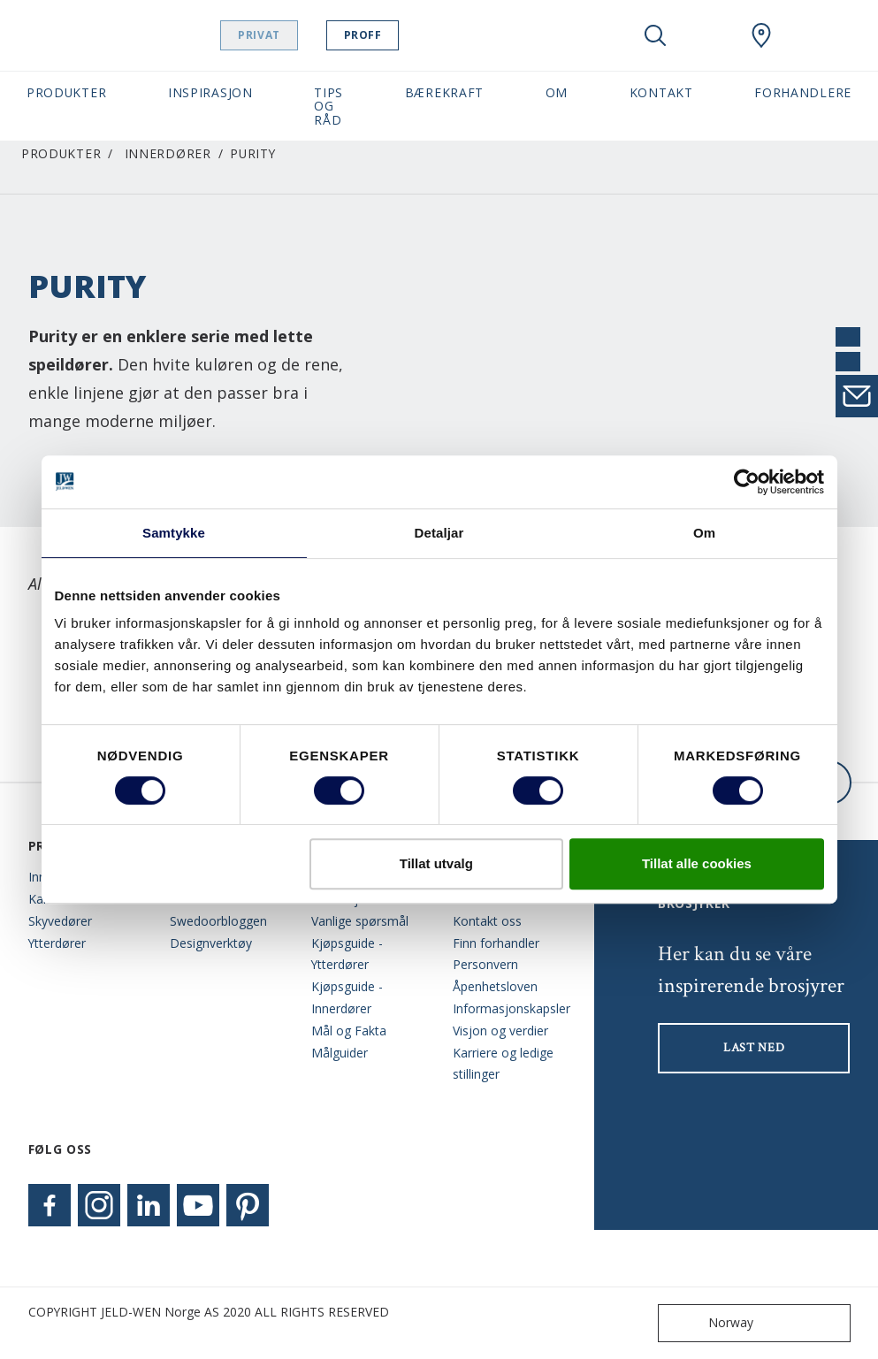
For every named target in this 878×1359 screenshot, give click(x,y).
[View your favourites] (708, 35)
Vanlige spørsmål (359, 920)
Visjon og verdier (500, 1030)
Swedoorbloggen (218, 920)
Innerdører (168, 153)
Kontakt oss (487, 920)
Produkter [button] (66, 92)
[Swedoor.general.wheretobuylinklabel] (761, 35)
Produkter (61, 153)
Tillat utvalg (436, 863)
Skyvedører (60, 920)
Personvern (485, 964)
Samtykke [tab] (173, 532)
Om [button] (557, 92)
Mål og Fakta (348, 1030)
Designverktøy (211, 943)
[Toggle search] (655, 35)
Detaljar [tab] (439, 532)
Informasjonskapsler (510, 1008)
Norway (709, 1323)
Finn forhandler (496, 943)
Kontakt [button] (661, 92)
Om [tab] (704, 532)
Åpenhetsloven (495, 986)
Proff (407, 34)
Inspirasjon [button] (210, 92)
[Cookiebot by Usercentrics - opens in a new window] (746, 482)
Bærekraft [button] (444, 92)
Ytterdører (57, 943)
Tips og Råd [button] (328, 106)
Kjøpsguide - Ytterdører (347, 954)
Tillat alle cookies (697, 863)
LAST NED (754, 1048)
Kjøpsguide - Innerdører (347, 997)
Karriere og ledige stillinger (503, 1063)
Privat (304, 34)
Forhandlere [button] (802, 92)
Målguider (339, 1052)
